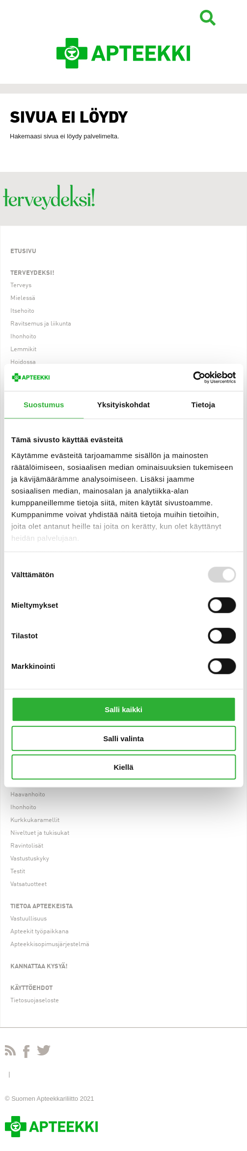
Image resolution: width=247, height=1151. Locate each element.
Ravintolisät (26, 846)
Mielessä (22, 298)
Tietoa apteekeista (41, 906)
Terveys (20, 285)
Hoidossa (23, 362)
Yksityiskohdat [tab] (123, 404)
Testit (17, 871)
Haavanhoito (27, 794)
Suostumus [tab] (44, 404)
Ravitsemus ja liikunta (40, 324)
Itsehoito (22, 311)
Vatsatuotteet (28, 884)
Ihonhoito (23, 336)
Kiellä (123, 767)
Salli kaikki (123, 709)
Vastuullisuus (28, 919)
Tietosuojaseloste (34, 1000)
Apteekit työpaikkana (39, 931)
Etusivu (23, 251)
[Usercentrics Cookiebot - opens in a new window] (193, 377)
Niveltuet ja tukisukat (39, 833)
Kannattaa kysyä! (39, 966)
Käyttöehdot (31, 988)
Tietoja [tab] (203, 404)
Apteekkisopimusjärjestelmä (49, 944)
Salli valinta (123, 738)
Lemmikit (23, 349)
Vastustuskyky (29, 858)
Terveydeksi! (32, 273)
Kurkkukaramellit (34, 820)
